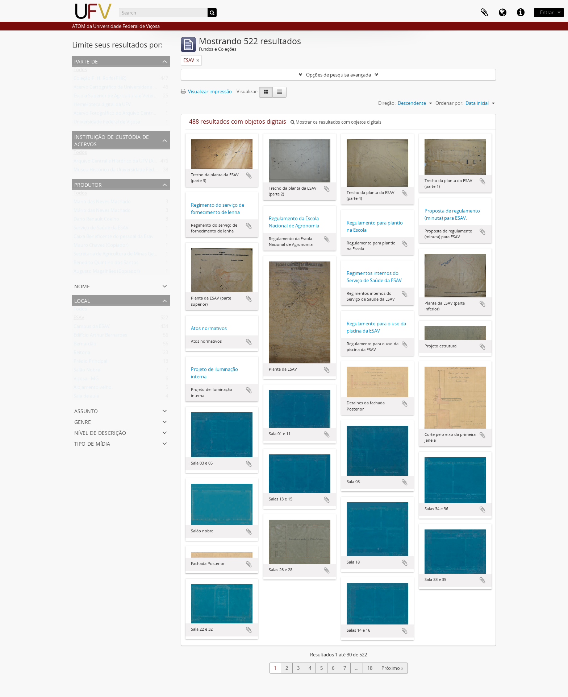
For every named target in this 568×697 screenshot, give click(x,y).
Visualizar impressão (206, 91)
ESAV (79, 319)
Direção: (387, 103)
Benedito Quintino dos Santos (106, 264)
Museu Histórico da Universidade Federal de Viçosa (128, 171)
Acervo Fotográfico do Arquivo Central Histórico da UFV (133, 114)
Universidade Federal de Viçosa (107, 123)
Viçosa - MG (86, 380)
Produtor (88, 184)
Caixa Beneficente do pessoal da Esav (114, 238)
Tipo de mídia (92, 443)
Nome (82, 285)
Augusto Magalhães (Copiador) (107, 272)
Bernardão (85, 345)
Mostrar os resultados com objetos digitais (336, 122)
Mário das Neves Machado (102, 212)
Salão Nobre (87, 371)
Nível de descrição (100, 432)
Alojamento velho (93, 388)
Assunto (86, 410)
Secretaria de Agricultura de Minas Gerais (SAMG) (126, 255)
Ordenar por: (449, 103)
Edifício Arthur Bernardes (100, 336)
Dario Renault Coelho (96, 220)
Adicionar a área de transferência (248, 175)
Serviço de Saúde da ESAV (101, 229)
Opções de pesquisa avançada (338, 74)
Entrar (547, 12)
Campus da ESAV (92, 328)
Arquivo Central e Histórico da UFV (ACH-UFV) (122, 162)
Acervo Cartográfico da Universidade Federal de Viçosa (132, 88)
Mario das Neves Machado (102, 203)
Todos (80, 71)
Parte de (86, 61)
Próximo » (392, 668)
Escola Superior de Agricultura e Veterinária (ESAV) (127, 97)
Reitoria (82, 354)
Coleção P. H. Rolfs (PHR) (100, 80)
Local (82, 300)
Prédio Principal (90, 362)
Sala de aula (86, 397)
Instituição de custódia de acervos (111, 139)
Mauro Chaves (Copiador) (101, 246)
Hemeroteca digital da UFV (102, 106)
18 (369, 668)
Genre (82, 421)
